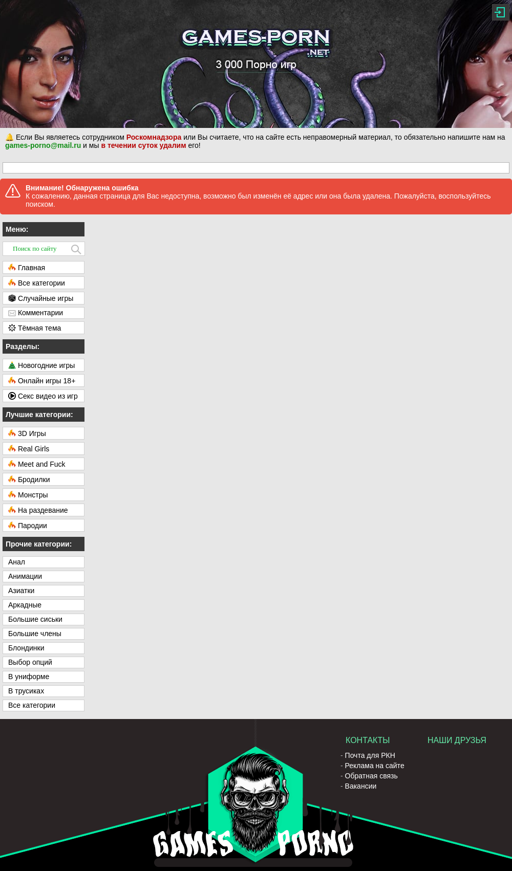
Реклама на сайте (374, 765)
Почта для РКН (370, 755)
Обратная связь (371, 776)
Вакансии (361, 786)
